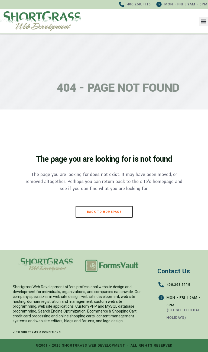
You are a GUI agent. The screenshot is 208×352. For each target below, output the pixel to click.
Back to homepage (104, 212)
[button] (203, 21)
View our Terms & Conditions (37, 332)
